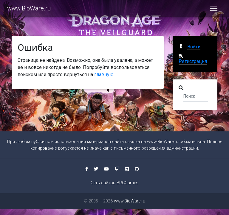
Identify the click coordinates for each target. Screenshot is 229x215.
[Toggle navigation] (214, 9)
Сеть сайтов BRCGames (114, 182)
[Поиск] (195, 96)
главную (104, 74)
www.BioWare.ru (29, 9)
